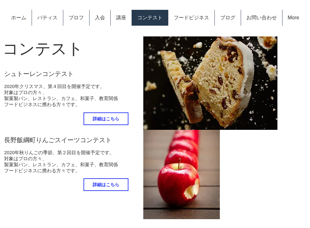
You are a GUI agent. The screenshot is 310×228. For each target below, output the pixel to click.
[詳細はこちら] (106, 118)
